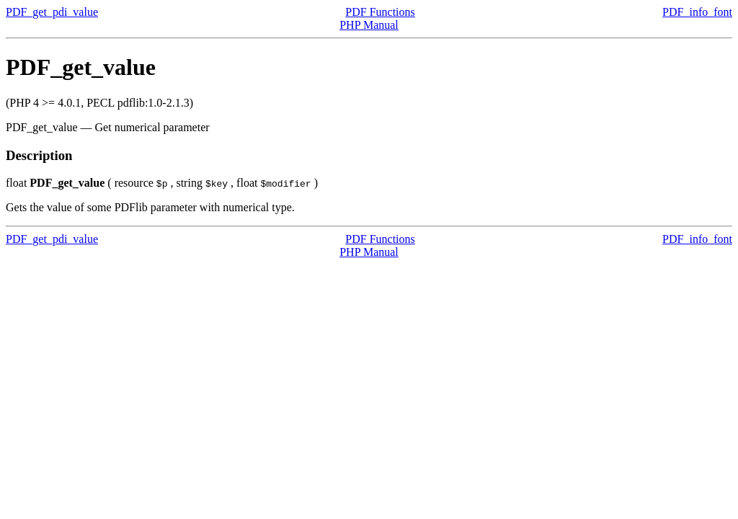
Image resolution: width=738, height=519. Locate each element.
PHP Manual (369, 25)
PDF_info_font (697, 12)
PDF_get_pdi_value (52, 12)
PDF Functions (379, 12)
